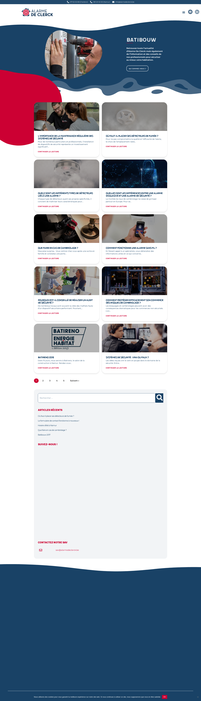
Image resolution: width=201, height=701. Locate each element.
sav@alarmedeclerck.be (67, 550)
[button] (183, 12)
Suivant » (74, 380)
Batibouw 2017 (44, 435)
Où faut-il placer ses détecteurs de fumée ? (132, 136)
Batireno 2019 (46, 357)
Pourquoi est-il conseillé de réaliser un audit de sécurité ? (65, 301)
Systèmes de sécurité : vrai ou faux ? (127, 357)
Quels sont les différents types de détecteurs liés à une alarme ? (65, 194)
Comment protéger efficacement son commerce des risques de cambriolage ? (134, 301)
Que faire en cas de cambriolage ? (58, 248)
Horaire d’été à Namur (47, 425)
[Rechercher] (159, 398)
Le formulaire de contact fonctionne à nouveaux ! (58, 420)
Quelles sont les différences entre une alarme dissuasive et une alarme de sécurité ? (134, 194)
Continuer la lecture (48, 152)
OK (164, 697)
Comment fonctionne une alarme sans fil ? (131, 248)
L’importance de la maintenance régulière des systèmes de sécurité (65, 137)
